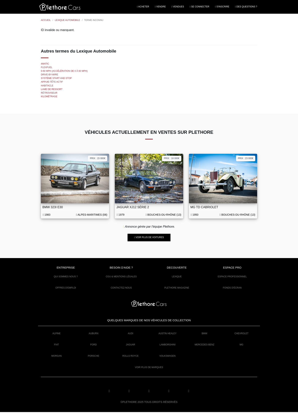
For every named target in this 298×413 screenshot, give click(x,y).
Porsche (93, 357)
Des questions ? (246, 7)
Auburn (93, 334)
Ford (93, 345)
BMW (204, 334)
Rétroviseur (49, 93)
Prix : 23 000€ (245, 159)
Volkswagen (167, 357)
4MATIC (45, 64)
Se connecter (199, 7)
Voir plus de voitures (149, 238)
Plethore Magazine (176, 288)
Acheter (143, 7)
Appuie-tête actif (52, 82)
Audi (130, 334)
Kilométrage (49, 97)
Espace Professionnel (232, 277)
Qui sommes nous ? (66, 277)
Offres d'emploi (65, 288)
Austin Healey (168, 334)
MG (241, 345)
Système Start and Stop (56, 79)
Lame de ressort (52, 90)
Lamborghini (167, 345)
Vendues (177, 7)
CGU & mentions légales (121, 277)
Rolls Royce (130, 357)
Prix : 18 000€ (171, 159)
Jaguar (130, 345)
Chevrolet (241, 334)
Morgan (56, 357)
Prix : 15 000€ (97, 159)
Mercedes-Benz (204, 345)
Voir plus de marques (149, 368)
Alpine (56, 334)
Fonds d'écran (232, 288)
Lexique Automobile (67, 21)
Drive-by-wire (49, 75)
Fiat (56, 345)
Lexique (177, 277)
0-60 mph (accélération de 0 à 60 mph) (64, 71)
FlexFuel (46, 68)
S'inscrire (222, 7)
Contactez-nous (121, 288)
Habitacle (47, 86)
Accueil (46, 21)
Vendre (160, 7)
